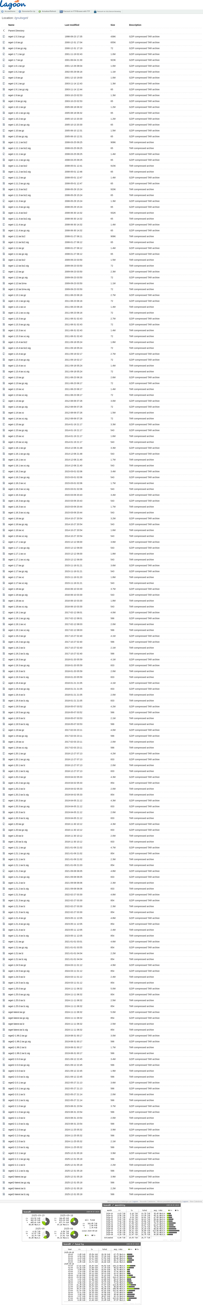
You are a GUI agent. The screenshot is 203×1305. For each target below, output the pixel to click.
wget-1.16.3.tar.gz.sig (18, 501)
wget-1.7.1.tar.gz (16, 54)
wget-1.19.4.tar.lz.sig (18, 700)
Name (11, 25)
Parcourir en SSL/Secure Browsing (109, 11)
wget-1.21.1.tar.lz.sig (18, 865)
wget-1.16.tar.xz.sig (17, 536)
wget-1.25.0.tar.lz (16, 1000)
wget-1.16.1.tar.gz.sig (18, 454)
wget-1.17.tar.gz (16, 565)
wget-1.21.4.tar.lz (16, 930)
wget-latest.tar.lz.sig (18, 1029)
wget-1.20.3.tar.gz (17, 800)
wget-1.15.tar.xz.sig (17, 442)
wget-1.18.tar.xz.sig (17, 606)
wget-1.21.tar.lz (15, 953)
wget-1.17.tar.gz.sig (17, 571)
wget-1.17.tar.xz (16, 577)
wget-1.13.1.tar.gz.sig (18, 301)
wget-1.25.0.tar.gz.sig (18, 994)
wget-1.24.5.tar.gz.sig (18, 971)
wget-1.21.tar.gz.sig (17, 947)
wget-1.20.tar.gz (16, 824)
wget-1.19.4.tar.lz (16, 694)
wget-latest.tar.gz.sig (18, 1018)
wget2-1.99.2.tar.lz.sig (19, 1053)
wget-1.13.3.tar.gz (17, 318)
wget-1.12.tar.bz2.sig (18, 265)
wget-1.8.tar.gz (15, 77)
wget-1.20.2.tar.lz (16, 789)
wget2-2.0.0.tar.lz (16, 1071)
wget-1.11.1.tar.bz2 (17, 142)
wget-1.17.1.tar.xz (17, 553)
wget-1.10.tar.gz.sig (17, 136)
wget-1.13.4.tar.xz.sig (18, 371)
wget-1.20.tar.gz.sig (17, 830)
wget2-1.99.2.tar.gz (17, 1035)
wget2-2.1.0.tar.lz (16, 1118)
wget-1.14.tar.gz (16, 401)
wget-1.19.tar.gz (16, 730)
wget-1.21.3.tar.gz (17, 894)
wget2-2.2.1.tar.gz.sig (18, 1159)
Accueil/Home (10, 11)
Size (113, 25)
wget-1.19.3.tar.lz (16, 671)
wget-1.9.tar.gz (15, 95)
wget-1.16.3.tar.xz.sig (18, 512)
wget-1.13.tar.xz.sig (17, 395)
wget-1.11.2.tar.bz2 (17, 166)
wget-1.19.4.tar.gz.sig (18, 689)
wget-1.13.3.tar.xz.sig (18, 336)
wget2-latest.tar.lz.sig (18, 1194)
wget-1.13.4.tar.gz (17, 354)
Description (135, 25)
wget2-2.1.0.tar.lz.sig (18, 1123)
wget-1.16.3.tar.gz (17, 495)
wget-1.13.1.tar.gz (17, 295)
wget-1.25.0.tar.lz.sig (18, 1006)
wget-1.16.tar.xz (16, 530)
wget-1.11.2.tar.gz (17, 177)
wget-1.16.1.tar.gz (17, 448)
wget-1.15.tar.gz (16, 424)
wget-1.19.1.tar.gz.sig (18, 618)
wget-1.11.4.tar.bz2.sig (19, 218)
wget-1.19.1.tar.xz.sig (18, 630)
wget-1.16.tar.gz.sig (17, 524)
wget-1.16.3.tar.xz (17, 506)
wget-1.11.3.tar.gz (17, 201)
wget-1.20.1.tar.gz (17, 753)
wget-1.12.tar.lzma (17, 283)
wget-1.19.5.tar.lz (16, 718)
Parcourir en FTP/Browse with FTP (76, 11)
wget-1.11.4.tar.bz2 (17, 213)
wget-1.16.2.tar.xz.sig (18, 489)
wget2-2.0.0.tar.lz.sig (18, 1076)
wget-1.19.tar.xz (16, 741)
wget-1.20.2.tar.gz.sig (18, 783)
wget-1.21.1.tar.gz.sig (18, 853)
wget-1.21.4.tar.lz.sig (18, 935)
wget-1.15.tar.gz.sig (17, 430)
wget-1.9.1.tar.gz (16, 83)
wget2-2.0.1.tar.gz (17, 1082)
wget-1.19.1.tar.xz (17, 624)
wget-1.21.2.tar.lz (16, 883)
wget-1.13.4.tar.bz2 (17, 342)
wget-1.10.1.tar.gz (17, 107)
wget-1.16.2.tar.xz (17, 483)
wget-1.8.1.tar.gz (16, 66)
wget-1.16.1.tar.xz (17, 459)
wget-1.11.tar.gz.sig (17, 254)
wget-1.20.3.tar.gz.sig (18, 806)
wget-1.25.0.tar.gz (17, 988)
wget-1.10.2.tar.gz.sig (18, 124)
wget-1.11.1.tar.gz (17, 154)
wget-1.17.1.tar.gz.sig (18, 548)
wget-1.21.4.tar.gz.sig (18, 924)
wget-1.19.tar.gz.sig (17, 736)
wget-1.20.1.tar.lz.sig (18, 771)
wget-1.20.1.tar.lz (16, 765)
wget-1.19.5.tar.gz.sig (18, 712)
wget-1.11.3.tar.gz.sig (18, 207)
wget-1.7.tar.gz (15, 60)
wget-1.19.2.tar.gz (17, 636)
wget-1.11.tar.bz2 (16, 236)
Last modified (72, 25)
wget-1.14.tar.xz (16, 412)
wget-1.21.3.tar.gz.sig (18, 900)
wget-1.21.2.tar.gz (17, 871)
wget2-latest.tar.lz (17, 1188)
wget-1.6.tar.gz (15, 42)
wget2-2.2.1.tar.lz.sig (18, 1171)
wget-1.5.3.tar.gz (16, 36)
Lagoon (135, 1201)
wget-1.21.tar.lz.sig (17, 959)
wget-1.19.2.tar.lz (16, 647)
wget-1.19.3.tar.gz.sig (18, 665)
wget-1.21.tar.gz (16, 941)
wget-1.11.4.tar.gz (17, 224)
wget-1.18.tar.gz (16, 589)
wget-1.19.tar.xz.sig (17, 747)
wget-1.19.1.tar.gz (17, 612)
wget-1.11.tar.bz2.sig (18, 242)
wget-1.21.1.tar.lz (16, 859)
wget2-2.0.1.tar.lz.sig (18, 1100)
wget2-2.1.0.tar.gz (17, 1106)
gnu (17, 18)
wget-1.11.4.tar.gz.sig (18, 230)
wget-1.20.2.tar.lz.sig (18, 794)
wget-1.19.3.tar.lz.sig (18, 677)
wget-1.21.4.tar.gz (17, 918)
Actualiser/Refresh (49, 11)
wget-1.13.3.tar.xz (17, 330)
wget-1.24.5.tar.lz (16, 977)
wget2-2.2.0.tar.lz (16, 1141)
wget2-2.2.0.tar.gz (17, 1129)
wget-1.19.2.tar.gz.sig (18, 642)
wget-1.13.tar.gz (16, 377)
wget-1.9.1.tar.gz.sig (18, 89)
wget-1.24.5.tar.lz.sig (18, 982)
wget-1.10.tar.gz (16, 130)
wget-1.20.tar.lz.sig (17, 841)
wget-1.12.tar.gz (16, 271)
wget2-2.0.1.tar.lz (16, 1094)
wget (24, 18)
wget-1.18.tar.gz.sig (17, 595)
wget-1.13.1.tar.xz (17, 307)
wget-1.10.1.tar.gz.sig (18, 113)
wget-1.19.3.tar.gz (17, 659)
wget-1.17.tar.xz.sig (17, 583)
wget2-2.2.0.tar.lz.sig (18, 1147)
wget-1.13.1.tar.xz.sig (18, 312)
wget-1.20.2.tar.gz (17, 777)
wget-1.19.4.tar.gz (17, 683)
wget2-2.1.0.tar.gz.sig (18, 1112)
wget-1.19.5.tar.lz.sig (18, 724)
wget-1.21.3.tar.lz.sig (18, 912)
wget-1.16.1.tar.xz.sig (18, 465)
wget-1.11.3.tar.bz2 (17, 189)
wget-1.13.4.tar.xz (17, 365)
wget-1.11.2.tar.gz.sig (18, 183)
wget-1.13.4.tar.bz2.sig (19, 348)
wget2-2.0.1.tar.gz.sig (18, 1088)
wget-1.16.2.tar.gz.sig (18, 477)
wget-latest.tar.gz (16, 1012)
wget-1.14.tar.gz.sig (17, 407)
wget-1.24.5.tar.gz (17, 965)
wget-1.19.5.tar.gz (17, 706)
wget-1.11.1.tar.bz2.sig (19, 148)
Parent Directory (16, 30)
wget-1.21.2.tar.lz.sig (18, 888)
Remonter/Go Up (28, 11)
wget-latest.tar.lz (16, 1024)
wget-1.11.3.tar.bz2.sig (19, 195)
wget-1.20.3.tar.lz (16, 812)
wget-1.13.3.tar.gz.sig (18, 324)
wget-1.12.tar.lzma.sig (19, 289)
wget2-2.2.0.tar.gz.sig (18, 1135)
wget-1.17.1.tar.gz (17, 542)
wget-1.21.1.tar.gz (17, 847)
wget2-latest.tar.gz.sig (19, 1182)
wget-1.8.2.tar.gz (16, 72)
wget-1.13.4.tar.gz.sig (18, 359)
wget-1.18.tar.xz (16, 600)
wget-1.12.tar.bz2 (16, 260)
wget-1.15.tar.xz (16, 436)
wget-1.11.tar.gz (16, 248)
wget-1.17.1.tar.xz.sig (18, 559)
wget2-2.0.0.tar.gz (17, 1059)
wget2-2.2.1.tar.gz (17, 1153)
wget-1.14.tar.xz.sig (17, 418)
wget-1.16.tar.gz (16, 518)
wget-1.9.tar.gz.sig (17, 101)
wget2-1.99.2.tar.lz (17, 1047)
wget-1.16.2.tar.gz (17, 471)
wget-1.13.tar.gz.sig (17, 383)
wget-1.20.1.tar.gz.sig (18, 759)
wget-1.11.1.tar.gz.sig (18, 160)
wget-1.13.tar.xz (16, 389)
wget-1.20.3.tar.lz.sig (18, 818)
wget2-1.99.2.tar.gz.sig (19, 1041)
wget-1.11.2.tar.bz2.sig (19, 171)
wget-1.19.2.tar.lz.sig (18, 653)
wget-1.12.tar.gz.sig (17, 277)
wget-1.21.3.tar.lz (16, 906)
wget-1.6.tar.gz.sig (17, 48)
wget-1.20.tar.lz (15, 836)
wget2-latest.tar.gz (17, 1176)
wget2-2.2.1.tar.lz (16, 1165)
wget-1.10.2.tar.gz (17, 119)
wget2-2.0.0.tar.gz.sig (18, 1065)
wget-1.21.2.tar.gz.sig (18, 877)
